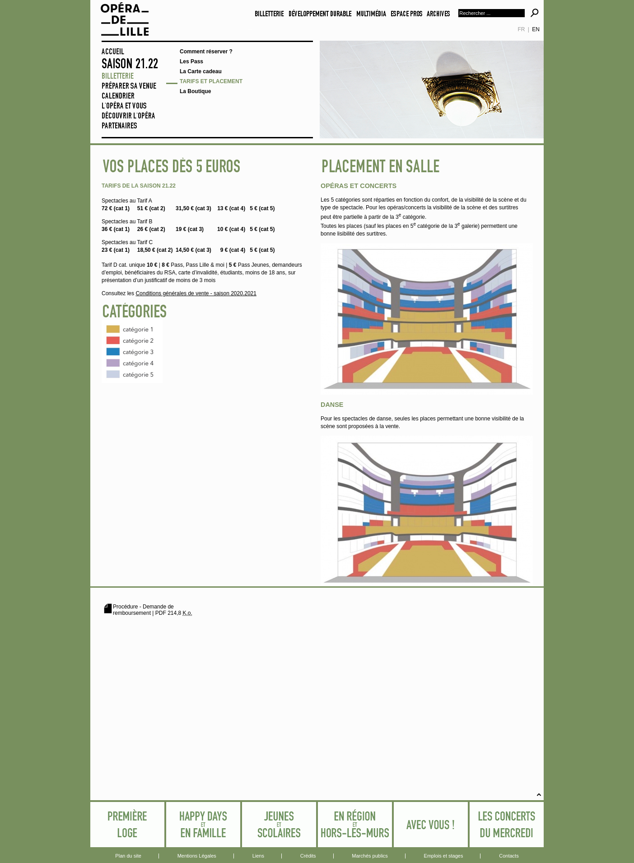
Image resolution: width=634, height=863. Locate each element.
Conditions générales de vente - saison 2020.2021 (195, 293)
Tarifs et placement (211, 81)
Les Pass (191, 61)
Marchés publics (369, 855)
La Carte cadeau (201, 71)
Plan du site (128, 855)
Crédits (308, 855)
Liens (258, 855)
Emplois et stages (443, 855)
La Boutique (195, 91)
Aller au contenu (250, 28)
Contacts (508, 855)
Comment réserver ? (206, 51)
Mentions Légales (196, 855)
